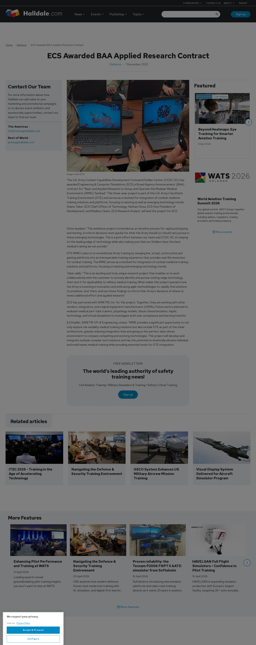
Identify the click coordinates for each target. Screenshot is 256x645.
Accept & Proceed (33, 639)
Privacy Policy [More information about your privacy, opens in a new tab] (23, 632)
